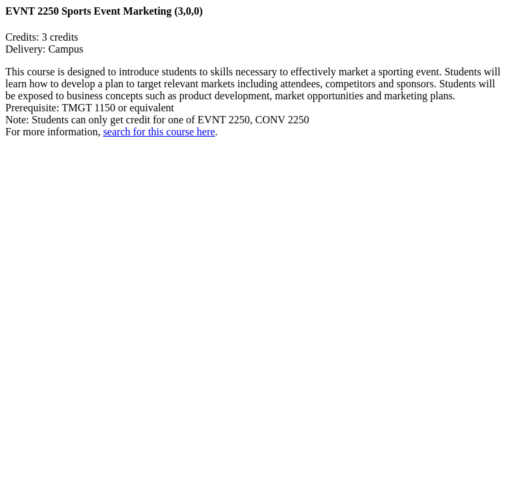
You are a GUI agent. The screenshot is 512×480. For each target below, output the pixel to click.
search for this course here (159, 131)
